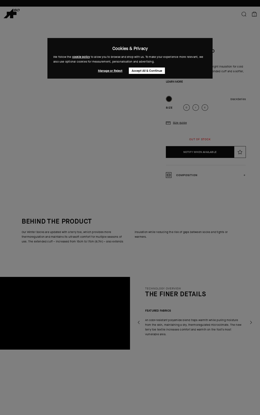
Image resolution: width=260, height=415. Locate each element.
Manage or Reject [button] (110, 71)
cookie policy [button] (81, 57)
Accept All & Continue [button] (147, 71)
